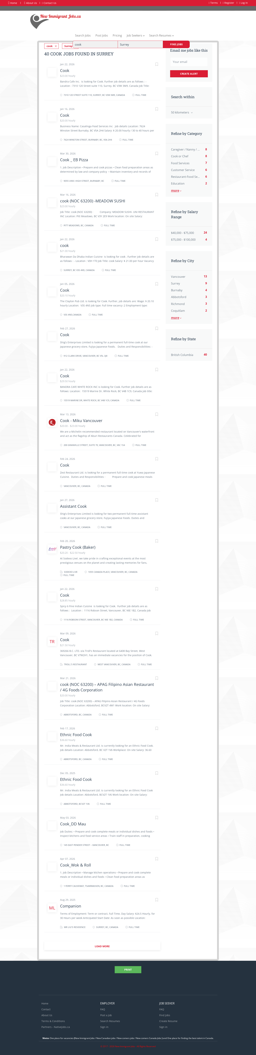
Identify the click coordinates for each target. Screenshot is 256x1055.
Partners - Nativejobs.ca (55, 1027)
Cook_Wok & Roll (75, 865)
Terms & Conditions (53, 1021)
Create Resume (168, 1021)
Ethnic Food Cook (76, 734)
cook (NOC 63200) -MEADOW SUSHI (92, 200)
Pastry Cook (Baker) (77, 547)
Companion (70, 906)
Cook (64, 70)
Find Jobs (176, 44)
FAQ (102, 1009)
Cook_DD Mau (73, 823)
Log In (243, 2)
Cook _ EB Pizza (74, 159)
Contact (45, 1009)
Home (12, 3)
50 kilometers (180, 112)
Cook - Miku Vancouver (81, 420)
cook (64, 245)
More (175, 190)
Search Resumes (110, 1021)
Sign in (104, 1027)
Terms (213, 2)
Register (228, 2)
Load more (102, 946)
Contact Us (49, 3)
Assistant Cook (73, 506)
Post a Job (106, 1015)
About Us (30, 3)
